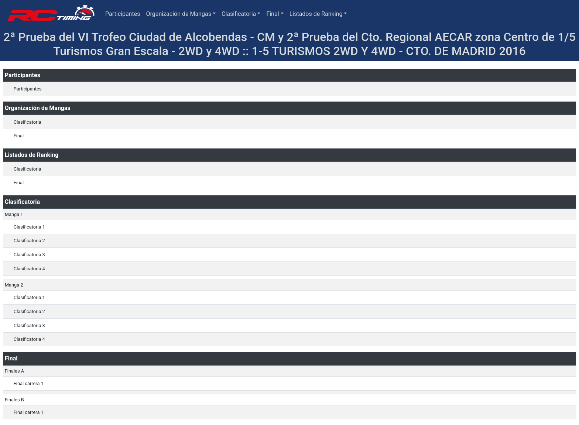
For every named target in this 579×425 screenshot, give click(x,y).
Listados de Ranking (316, 13)
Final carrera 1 (29, 383)
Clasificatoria (239, 13)
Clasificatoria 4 (29, 268)
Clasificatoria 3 (29, 254)
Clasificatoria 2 (29, 240)
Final (272, 13)
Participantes (122, 13)
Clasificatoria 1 (29, 227)
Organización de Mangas (178, 13)
